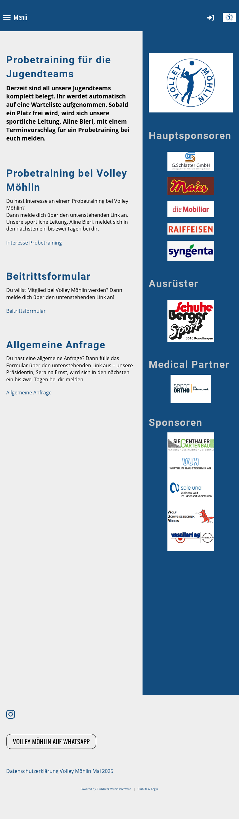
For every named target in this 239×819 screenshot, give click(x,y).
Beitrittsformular (26, 310)
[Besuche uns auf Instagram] (10, 714)
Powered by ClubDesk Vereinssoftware (106, 789)
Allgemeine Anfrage (29, 392)
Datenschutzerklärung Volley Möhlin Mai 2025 (59, 771)
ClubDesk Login (148, 789)
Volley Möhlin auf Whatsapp (51, 741)
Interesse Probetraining (34, 242)
